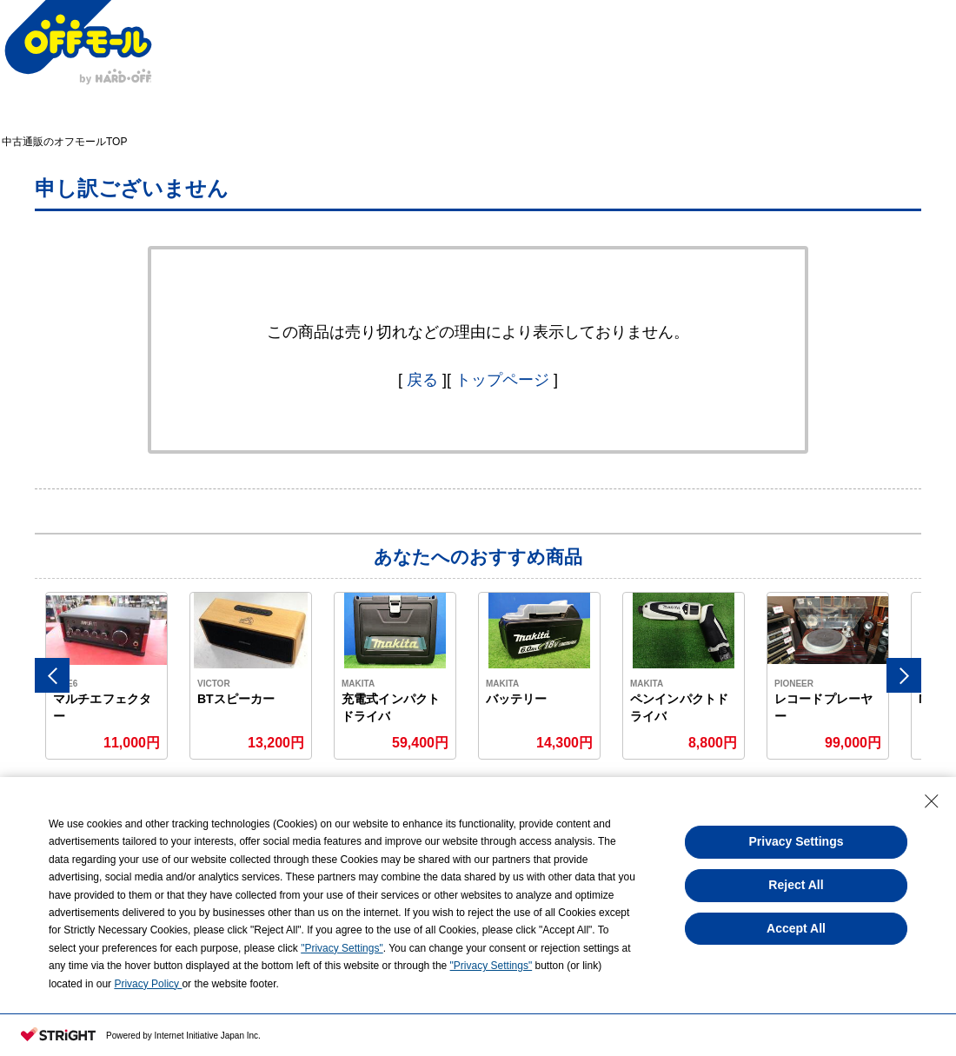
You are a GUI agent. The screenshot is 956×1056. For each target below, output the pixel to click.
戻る (422, 380)
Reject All (795, 885)
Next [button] (903, 675)
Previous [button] (52, 675)
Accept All (796, 928)
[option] (107, 676)
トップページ (502, 380)
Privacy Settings (796, 841)
